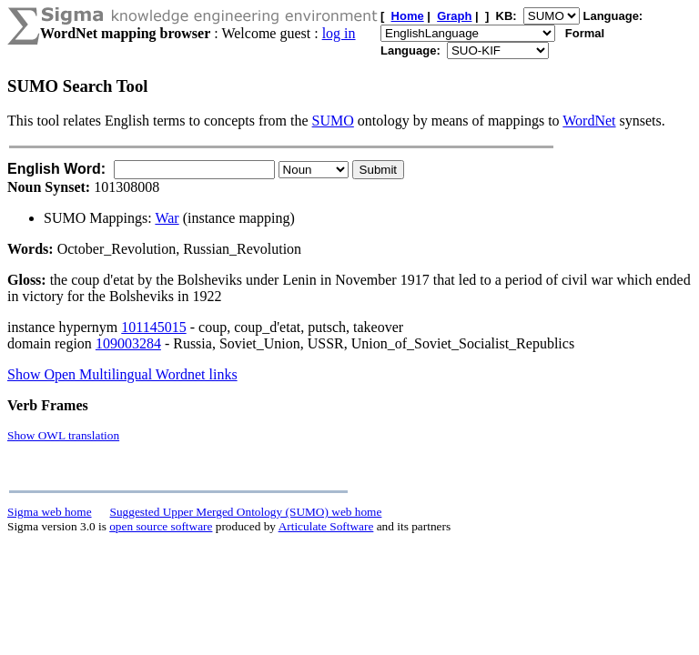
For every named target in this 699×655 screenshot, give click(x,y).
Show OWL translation (63, 435)
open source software (160, 526)
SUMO (333, 120)
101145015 (153, 327)
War (166, 218)
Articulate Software (326, 526)
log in (339, 33)
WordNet (588, 120)
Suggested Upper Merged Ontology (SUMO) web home (246, 512)
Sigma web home (49, 512)
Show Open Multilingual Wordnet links (122, 374)
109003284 (128, 343)
